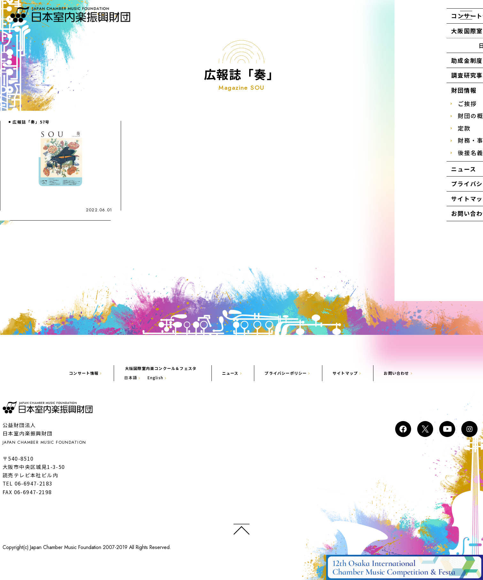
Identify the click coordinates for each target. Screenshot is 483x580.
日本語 (117, 378)
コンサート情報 (65, 373)
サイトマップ (357, 373)
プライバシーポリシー (291, 373)
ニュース (230, 373)
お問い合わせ (413, 373)
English (145, 378)
